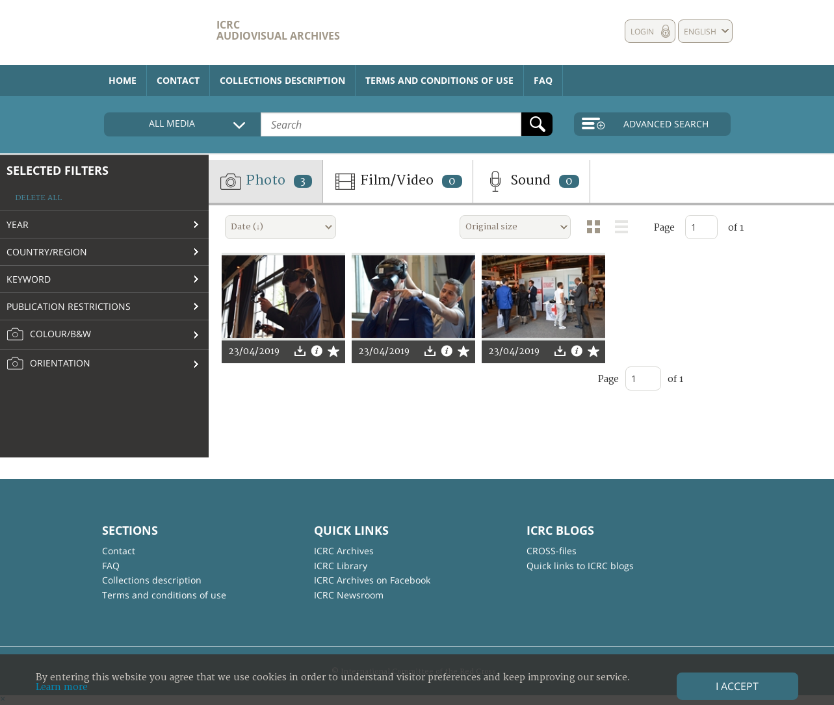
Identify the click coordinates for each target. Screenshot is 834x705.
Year (18, 224)
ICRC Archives (344, 551)
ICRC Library (340, 565)
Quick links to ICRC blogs (580, 565)
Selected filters (58, 170)
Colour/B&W (49, 334)
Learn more (62, 687)
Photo (265, 181)
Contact (178, 80)
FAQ (543, 80)
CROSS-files (552, 551)
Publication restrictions (69, 306)
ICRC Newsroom (349, 595)
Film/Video (397, 181)
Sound (531, 181)
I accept (737, 686)
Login (642, 31)
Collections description (282, 80)
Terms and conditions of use (439, 80)
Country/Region (47, 252)
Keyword (29, 279)
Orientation (48, 364)
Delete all (38, 198)
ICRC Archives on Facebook (372, 580)
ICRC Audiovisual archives (278, 30)
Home (123, 80)
